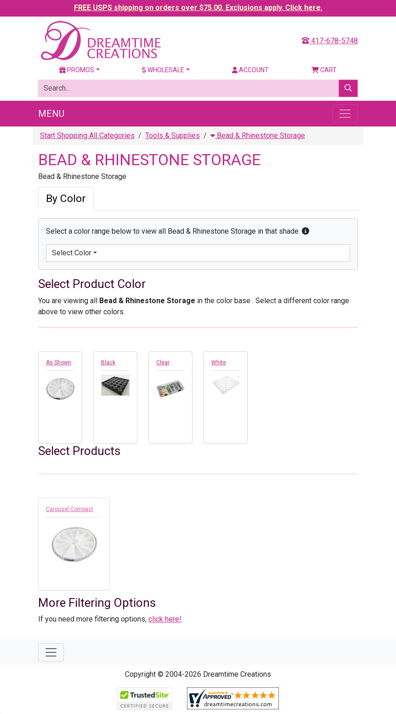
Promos (76, 70)
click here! (164, 619)
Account (250, 70)
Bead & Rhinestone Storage (257, 135)
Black (108, 362)
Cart (324, 70)
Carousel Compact (69, 511)
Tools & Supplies (172, 135)
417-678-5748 (330, 40)
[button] (305, 231)
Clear (163, 362)
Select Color (71, 252)
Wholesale (163, 70)
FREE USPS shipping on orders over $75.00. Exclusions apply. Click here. (198, 7)
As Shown (58, 362)
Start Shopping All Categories (87, 135)
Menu (51, 113)
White (218, 362)
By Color (66, 198)
